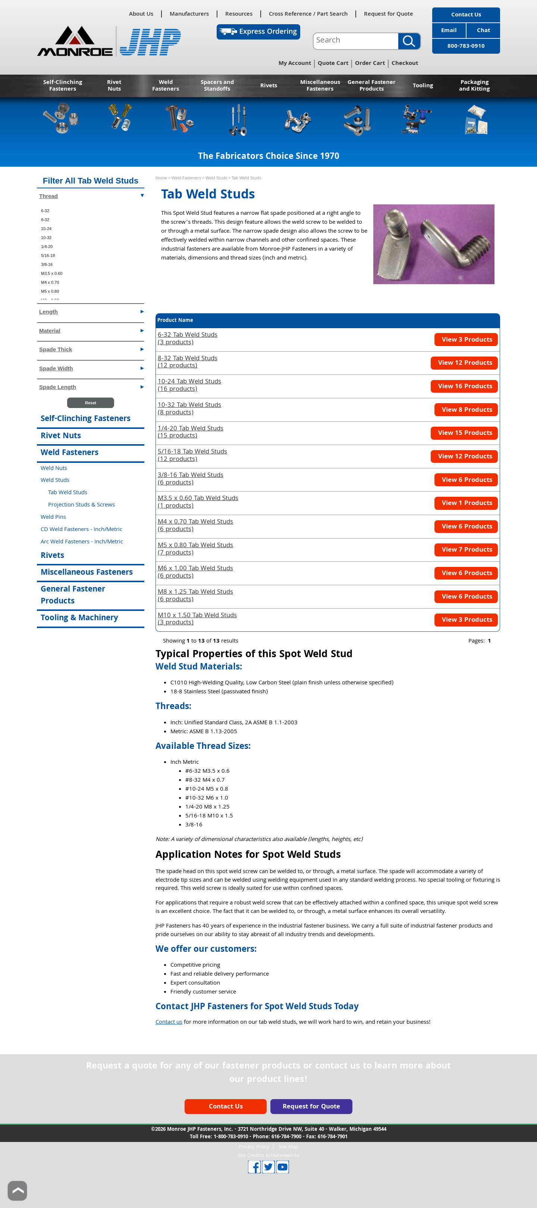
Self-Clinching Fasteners (62, 86)
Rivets (268, 86)
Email (449, 31)
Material (91, 330)
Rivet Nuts (114, 86)
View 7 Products (466, 550)
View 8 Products (466, 410)
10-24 (46, 228)
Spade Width (91, 367)
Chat (483, 31)
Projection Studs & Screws (81, 505)
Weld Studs (216, 178)
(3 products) (187, 339)
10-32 (46, 237)
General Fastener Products (372, 86)
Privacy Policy (254, 1146)
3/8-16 (47, 264)
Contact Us (466, 15)
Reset (90, 403)
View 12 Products (464, 363)
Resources (238, 14)
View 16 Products (464, 387)
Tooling (423, 86)
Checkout (405, 64)
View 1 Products (466, 503)
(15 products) (190, 433)
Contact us (169, 1022)
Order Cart (370, 64)
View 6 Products (466, 480)
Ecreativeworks (282, 1156)
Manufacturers (189, 14)
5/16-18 (48, 255)
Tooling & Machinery (79, 618)
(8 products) (189, 409)
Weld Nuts (54, 469)
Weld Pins (53, 518)
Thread (91, 195)
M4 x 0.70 (50, 282)
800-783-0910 (466, 46)
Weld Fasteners (165, 86)
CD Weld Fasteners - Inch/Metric (81, 530)
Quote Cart (333, 64)
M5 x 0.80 (50, 291)
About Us (141, 14)
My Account (295, 64)
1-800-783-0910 (231, 1137)
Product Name (175, 321)
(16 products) (189, 386)
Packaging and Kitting (474, 86)
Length (91, 311)
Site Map (288, 1146)
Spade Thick (91, 348)
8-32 (45, 219)
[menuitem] (90, 210)
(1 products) (198, 502)
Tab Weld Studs (67, 493)
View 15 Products (464, 433)
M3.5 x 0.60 (51, 273)
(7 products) (195, 549)
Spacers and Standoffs (217, 86)
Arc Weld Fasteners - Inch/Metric (82, 542)
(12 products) (187, 362)
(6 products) (190, 479)
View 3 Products (466, 340)
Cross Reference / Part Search (308, 14)
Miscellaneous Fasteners (320, 86)
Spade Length (91, 386)
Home (161, 178)
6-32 (45, 210)
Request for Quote (388, 14)
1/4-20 (47, 246)
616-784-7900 (286, 1137)
